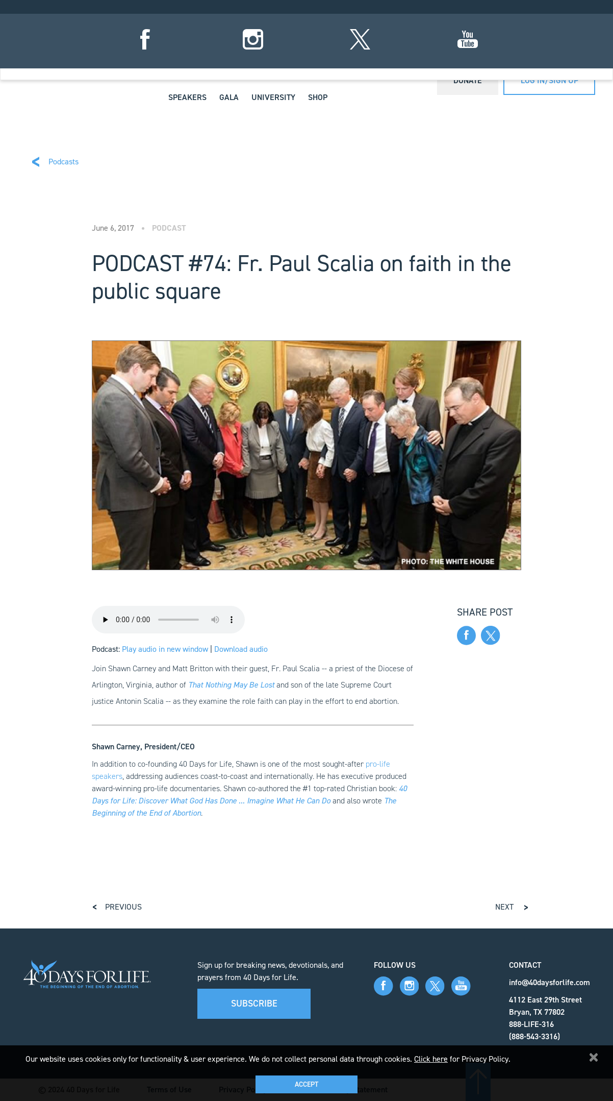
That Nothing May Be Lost (231, 684)
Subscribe (254, 1003)
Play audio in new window (165, 649)
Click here (431, 1059)
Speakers (187, 97)
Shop (317, 97)
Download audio (241, 649)
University (273, 97)
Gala (229, 97)
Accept (306, 1084)
